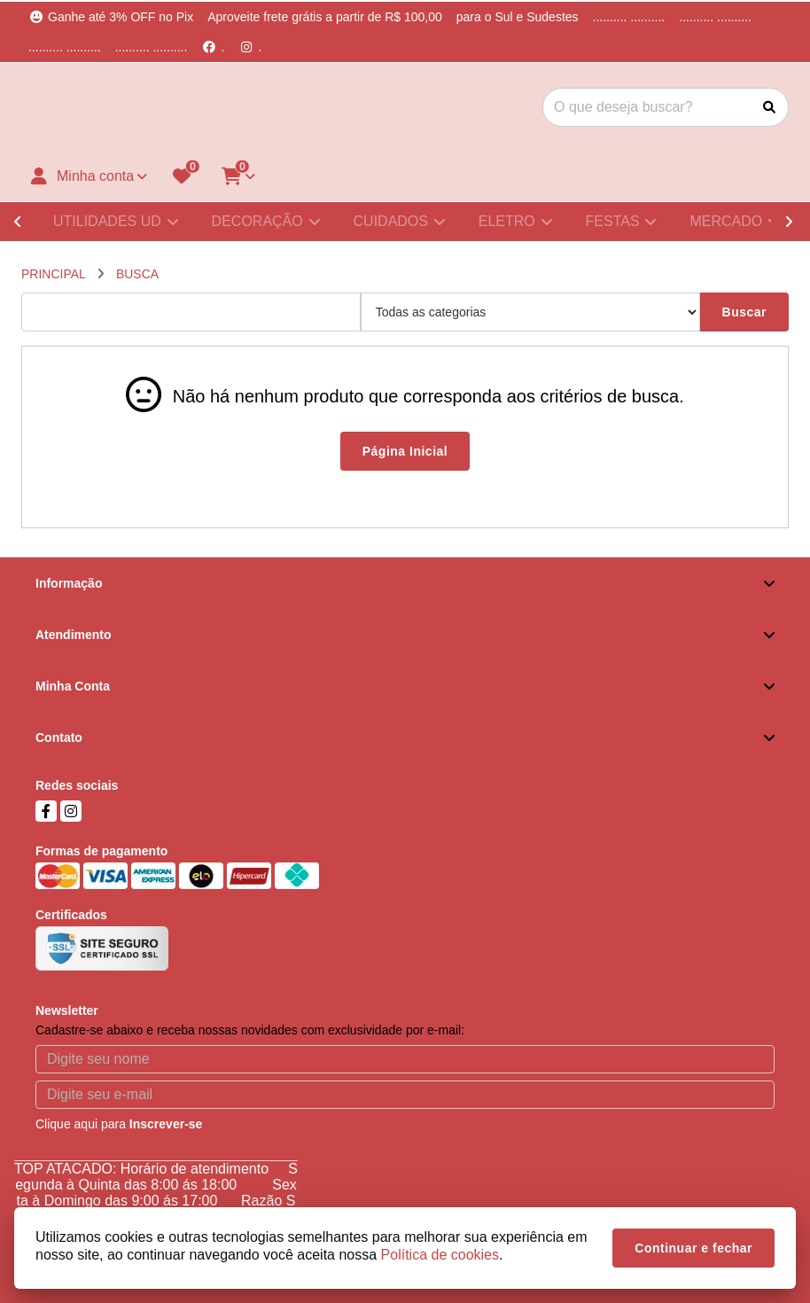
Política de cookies (440, 1254)
